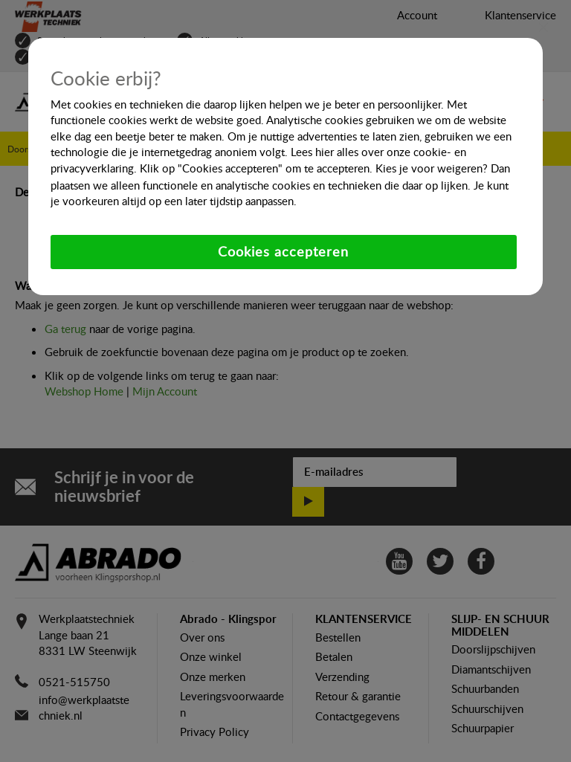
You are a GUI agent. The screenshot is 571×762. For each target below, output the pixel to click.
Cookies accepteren (283, 251)
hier (324, 151)
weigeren (460, 168)
